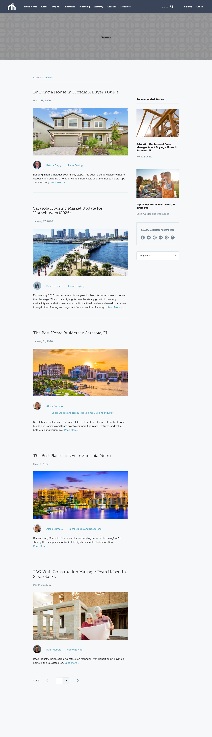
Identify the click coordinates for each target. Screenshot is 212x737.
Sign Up (188, 6)
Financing (85, 6)
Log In (199, 6)
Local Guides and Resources (68, 413)
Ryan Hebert (53, 649)
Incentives (70, 6)
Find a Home (30, 6)
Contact (111, 6)
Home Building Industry (99, 413)
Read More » (58, 182)
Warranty (98, 6)
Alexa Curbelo (54, 406)
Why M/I (56, 6)
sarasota (48, 77)
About (44, 6)
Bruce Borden (54, 286)
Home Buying (75, 165)
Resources (125, 6)
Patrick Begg (53, 165)
